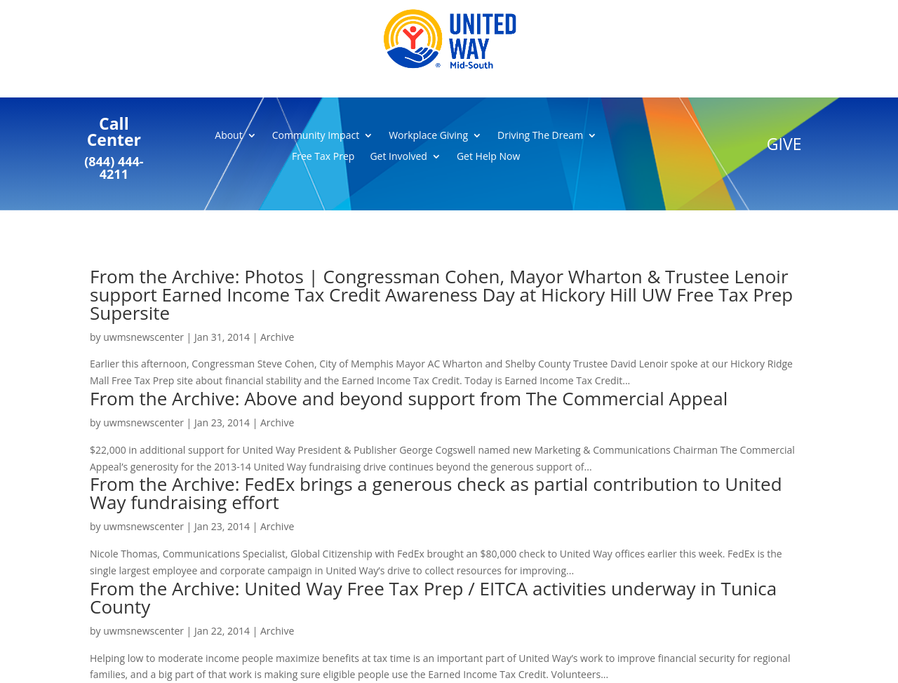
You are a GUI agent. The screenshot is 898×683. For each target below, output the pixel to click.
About (228, 136)
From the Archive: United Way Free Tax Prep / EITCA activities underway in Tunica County (433, 597)
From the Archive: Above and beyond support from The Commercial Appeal (409, 398)
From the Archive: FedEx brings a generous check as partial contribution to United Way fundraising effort (436, 493)
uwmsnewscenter (143, 337)
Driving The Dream (540, 136)
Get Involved (398, 157)
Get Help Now (488, 157)
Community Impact (315, 136)
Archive (277, 337)
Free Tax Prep (323, 157)
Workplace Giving (428, 136)
